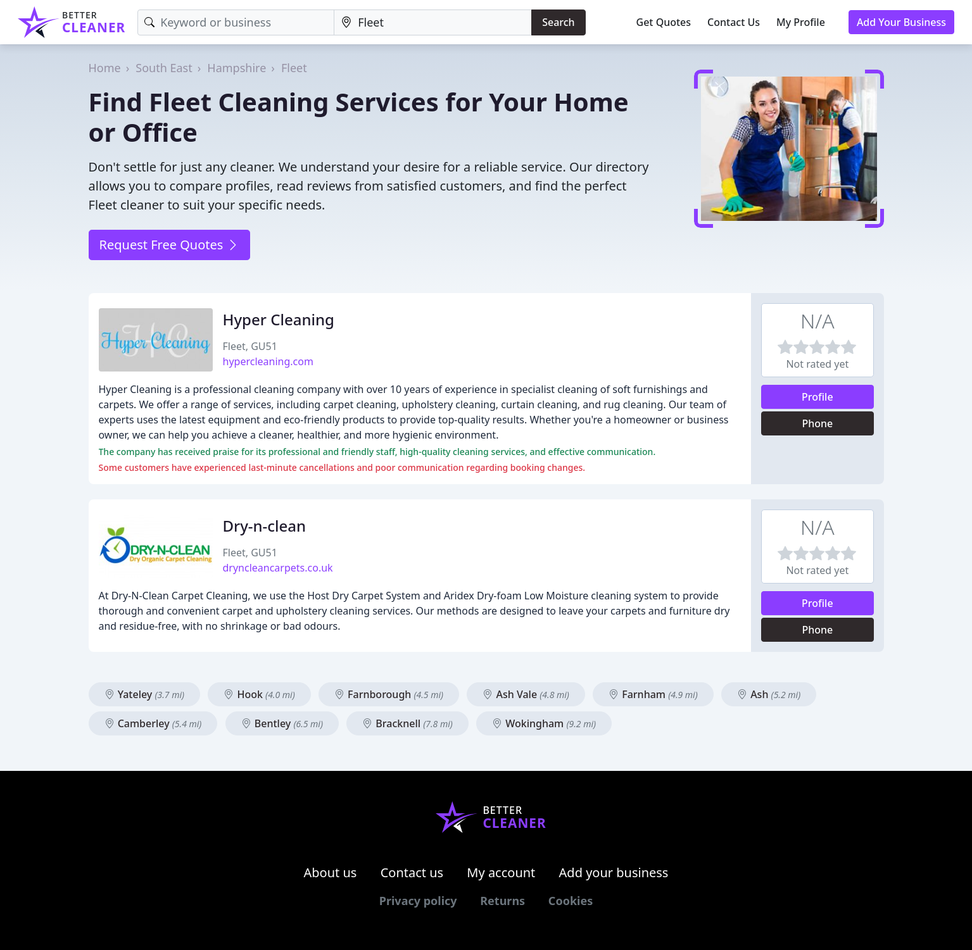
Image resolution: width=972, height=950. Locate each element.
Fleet (294, 67)
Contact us (412, 872)
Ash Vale (526, 694)
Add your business (614, 872)
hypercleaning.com (268, 361)
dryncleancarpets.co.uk (278, 568)
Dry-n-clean (264, 525)
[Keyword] (235, 22)
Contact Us (733, 22)
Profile (817, 397)
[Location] (433, 22)
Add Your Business (901, 22)
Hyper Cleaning (278, 319)
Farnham (653, 694)
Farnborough (388, 694)
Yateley (144, 694)
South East (164, 67)
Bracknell (407, 723)
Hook (259, 694)
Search (558, 22)
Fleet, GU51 (250, 346)
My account (501, 872)
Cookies (570, 900)
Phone (817, 423)
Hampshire (236, 67)
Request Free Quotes (169, 244)
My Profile (800, 22)
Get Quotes (663, 22)
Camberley (153, 723)
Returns (502, 900)
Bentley (282, 723)
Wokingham (544, 723)
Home (105, 67)
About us (330, 872)
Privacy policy (418, 900)
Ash (768, 694)
